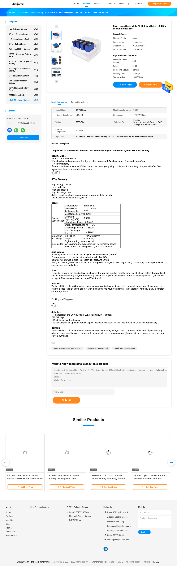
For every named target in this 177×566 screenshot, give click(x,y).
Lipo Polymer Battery (23, 29)
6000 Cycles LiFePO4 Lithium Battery (67, 348)
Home (8, 512)
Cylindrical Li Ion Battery (23, 49)
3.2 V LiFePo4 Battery (23, 44)
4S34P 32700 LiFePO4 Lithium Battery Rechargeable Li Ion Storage (64, 478)
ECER (157, 562)
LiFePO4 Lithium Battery (23, 100)
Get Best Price (125, 84)
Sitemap (9, 528)
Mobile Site (10, 532)
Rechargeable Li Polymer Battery (23, 69)
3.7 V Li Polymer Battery (23, 34)
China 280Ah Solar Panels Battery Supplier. (35, 562)
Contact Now (23, 137)
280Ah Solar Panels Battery (124, 348)
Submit (66, 400)
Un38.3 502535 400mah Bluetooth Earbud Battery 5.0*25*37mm (80, 516)
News (8, 524)
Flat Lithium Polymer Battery (23, 82)
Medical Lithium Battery (23, 75)
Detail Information (59, 102)
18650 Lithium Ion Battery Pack (23, 55)
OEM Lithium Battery (23, 95)
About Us (9, 520)
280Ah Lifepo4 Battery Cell (98, 348)
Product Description (79, 102)
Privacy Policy (11, 535)
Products (9, 516)
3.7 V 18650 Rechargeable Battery (23, 62)
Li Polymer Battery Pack (23, 39)
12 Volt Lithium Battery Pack (23, 89)
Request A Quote (160, 4)
